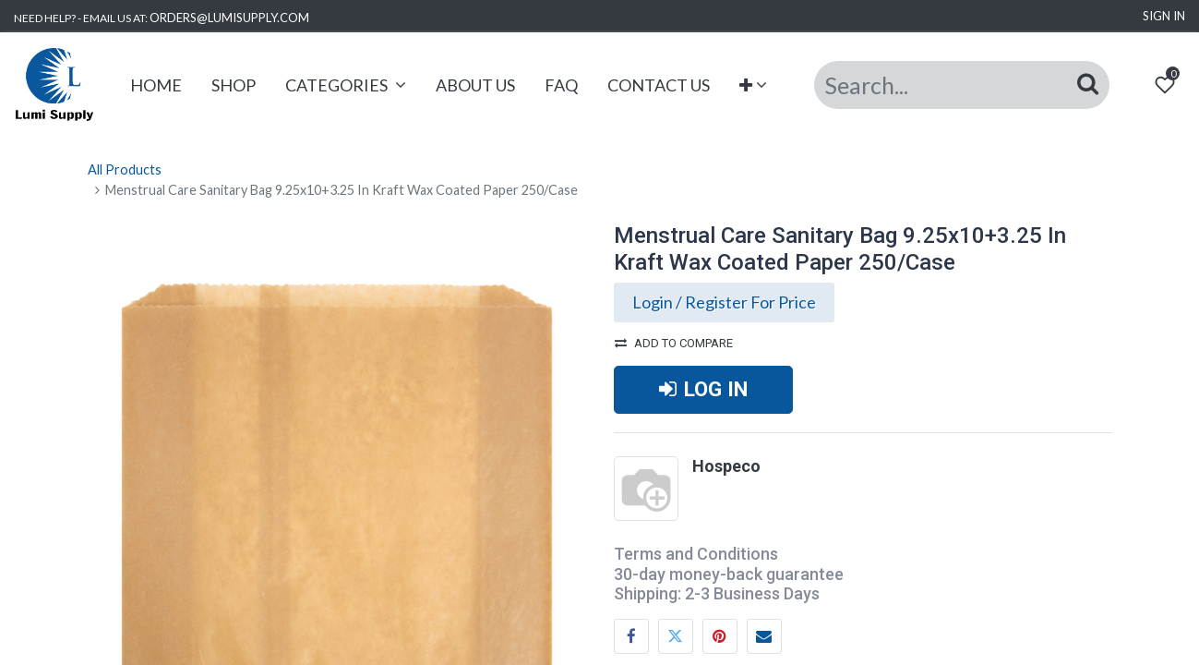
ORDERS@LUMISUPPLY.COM (229, 17)
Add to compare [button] (674, 343)
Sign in (1164, 15)
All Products (125, 169)
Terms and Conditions (696, 553)
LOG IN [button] (703, 389)
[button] (754, 85)
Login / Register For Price (724, 302)
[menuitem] (156, 85)
